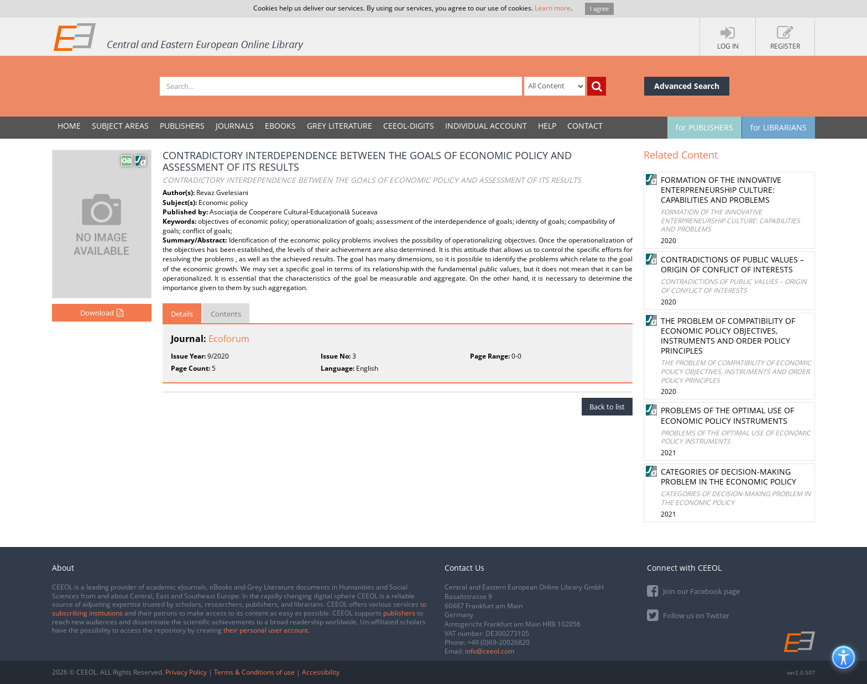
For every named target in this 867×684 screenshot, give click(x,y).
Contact (585, 125)
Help (547, 125)
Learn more (553, 8)
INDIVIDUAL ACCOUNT (486, 125)
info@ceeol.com (489, 651)
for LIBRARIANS (778, 127)
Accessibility (321, 672)
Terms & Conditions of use (254, 672)
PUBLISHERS (182, 125)
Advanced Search (686, 86)
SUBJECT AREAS (120, 125)
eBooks (280, 125)
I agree (599, 8)
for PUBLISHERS (704, 127)
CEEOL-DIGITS (408, 125)
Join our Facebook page (693, 590)
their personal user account (265, 630)
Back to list (607, 407)
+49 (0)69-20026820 (498, 642)
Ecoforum (228, 339)
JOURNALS (235, 125)
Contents (226, 314)
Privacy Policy (186, 672)
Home (69, 125)
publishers (399, 613)
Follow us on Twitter (688, 614)
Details (182, 314)
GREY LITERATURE (339, 125)
